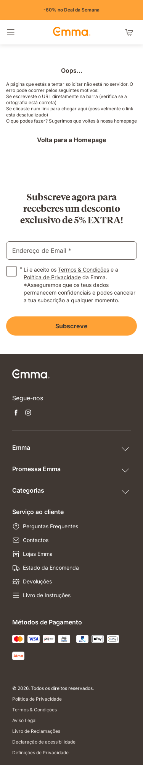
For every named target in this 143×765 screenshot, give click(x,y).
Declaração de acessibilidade (44, 742)
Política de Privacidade (52, 277)
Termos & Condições (83, 269)
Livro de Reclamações (36, 731)
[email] (71, 250)
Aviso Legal (24, 720)
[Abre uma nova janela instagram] (28, 413)
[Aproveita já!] (71, 10)
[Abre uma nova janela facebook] (16, 413)
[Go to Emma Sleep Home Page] (71, 32)
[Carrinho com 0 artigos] (131, 32)
